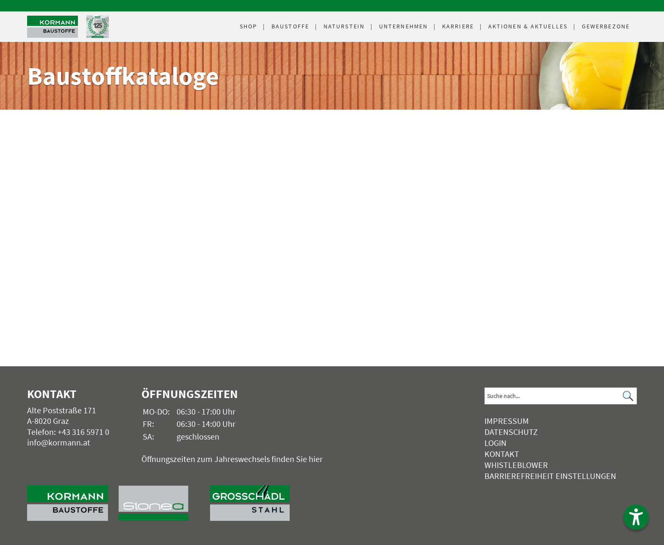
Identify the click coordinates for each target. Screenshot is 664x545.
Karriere (458, 26)
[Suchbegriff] (560, 395)
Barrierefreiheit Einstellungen (550, 475)
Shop (248, 26)
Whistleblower (516, 464)
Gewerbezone (606, 26)
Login (495, 442)
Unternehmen (403, 26)
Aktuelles (527, 26)
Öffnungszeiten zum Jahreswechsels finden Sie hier (232, 459)
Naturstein (344, 26)
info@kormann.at (58, 442)
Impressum (506, 420)
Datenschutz (511, 431)
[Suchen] (628, 396)
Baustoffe (290, 26)
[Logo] (52, 27)
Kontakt (501, 453)
